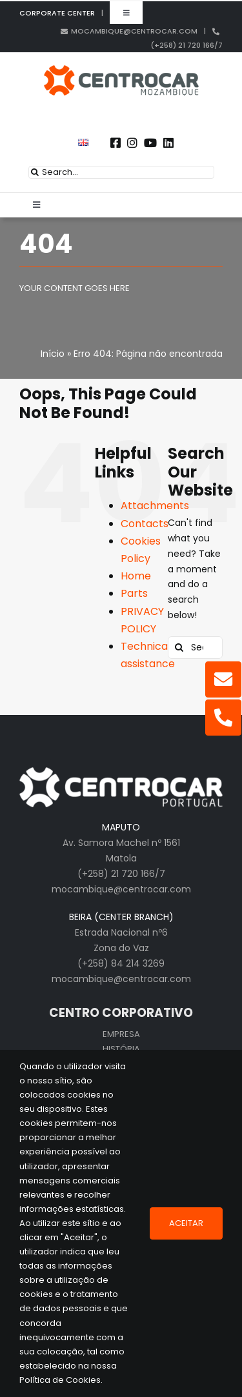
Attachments (155, 505)
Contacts (144, 523)
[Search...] (121, 172)
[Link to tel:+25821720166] (223, 717)
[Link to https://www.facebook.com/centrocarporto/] (115, 142)
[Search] (34, 172)
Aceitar (186, 1223)
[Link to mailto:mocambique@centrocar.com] (223, 679)
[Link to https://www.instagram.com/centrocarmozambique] (132, 142)
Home (136, 575)
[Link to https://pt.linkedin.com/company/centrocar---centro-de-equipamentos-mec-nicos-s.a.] (168, 142)
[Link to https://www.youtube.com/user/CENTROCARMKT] (150, 142)
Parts (134, 593)
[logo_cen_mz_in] (121, 69)
